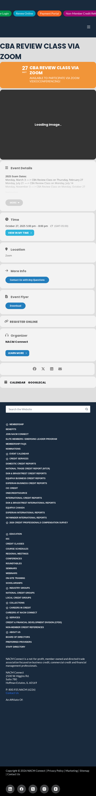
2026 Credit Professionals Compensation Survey (37, 522)
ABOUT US (13, 632)
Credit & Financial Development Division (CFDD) (34, 622)
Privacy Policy (55, 770)
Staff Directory (15, 647)
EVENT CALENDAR (17, 454)
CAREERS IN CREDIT (18, 608)
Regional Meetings (17, 554)
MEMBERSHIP (15, 424)
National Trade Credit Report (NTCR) (28, 468)
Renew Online (24, 13)
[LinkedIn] (10, 789)
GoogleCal (37, 383)
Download (15, 306)
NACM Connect (16, 342)
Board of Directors (18, 637)
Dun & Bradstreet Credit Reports (26, 473)
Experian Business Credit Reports (26, 483)
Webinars (11, 573)
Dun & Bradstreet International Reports (31, 503)
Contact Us (12, 692)
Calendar (17, 383)
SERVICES (13, 617)
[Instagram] (44, 789)
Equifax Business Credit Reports (26, 478)
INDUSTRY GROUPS (18, 588)
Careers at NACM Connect (21, 612)
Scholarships (14, 583)
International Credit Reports (24, 498)
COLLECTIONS (15, 603)
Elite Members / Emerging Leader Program (31, 439)
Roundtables (14, 563)
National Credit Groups (20, 593)
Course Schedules (17, 549)
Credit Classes (15, 544)
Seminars (11, 568)
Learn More (17, 354)
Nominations (13, 449)
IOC (7, 539)
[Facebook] (21, 789)
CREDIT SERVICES (17, 458)
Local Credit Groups (18, 598)
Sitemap (84, 770)
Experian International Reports (25, 512)
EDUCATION (14, 534)
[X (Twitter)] (33, 789)
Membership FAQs (16, 444)
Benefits (11, 429)
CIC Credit (12, 488)
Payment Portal (49, 13)
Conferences (14, 558)
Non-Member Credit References (25, 627)
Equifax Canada (15, 508)
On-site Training (15, 578)
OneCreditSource (16, 493)
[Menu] (88, 26)
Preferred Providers (19, 642)
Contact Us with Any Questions (27, 280)
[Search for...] (44, 409)
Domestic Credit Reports (21, 463)
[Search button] (86, 409)
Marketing (72, 770)
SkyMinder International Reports (26, 518)
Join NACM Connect (17, 434)
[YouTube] (55, 789)
